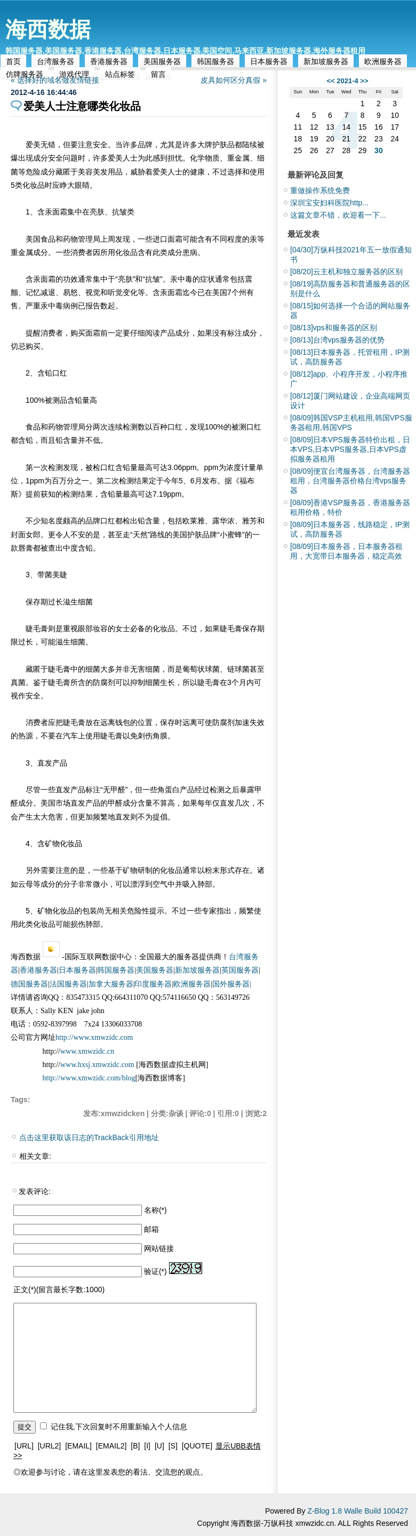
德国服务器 (29, 984)
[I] (147, 1446)
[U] (159, 1446)
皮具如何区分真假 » (234, 80)
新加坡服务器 (325, 61)
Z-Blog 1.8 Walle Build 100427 (357, 1511)
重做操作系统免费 (320, 190)
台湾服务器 (55, 61)
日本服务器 (268, 61)
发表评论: (35, 1191)
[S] (173, 1446)
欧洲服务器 (383, 61)
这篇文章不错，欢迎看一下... (338, 215)
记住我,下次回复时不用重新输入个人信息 (119, 1426)
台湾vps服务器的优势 (337, 340)
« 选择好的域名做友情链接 (55, 80)
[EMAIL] (78, 1446)
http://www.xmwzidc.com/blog (89, 1078)
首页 (13, 61)
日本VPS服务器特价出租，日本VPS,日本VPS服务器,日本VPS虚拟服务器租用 (350, 449)
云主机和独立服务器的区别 (346, 271)
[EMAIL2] (111, 1446)
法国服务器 (68, 984)
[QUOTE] (197, 1446)
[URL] (24, 1446)
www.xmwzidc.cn (87, 1051)
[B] (135, 1446)
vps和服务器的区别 (333, 327)
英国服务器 (240, 970)
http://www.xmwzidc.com (94, 1037)
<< (330, 81)
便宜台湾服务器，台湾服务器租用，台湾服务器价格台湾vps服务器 (350, 481)
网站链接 (159, 1248)
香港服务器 (108, 61)
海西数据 (48, 29)
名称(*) (155, 1210)
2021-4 (347, 81)
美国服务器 (162, 61)
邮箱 (151, 1229)
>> (364, 81)
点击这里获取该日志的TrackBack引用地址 (89, 1137)
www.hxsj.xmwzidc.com (98, 1065)
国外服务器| (231, 984)
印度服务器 (153, 984)
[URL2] (49, 1446)
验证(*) (155, 1271)
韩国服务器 (215, 61)
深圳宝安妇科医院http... (329, 202)
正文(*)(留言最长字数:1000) (59, 1289)
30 (378, 150)
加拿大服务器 (111, 984)
